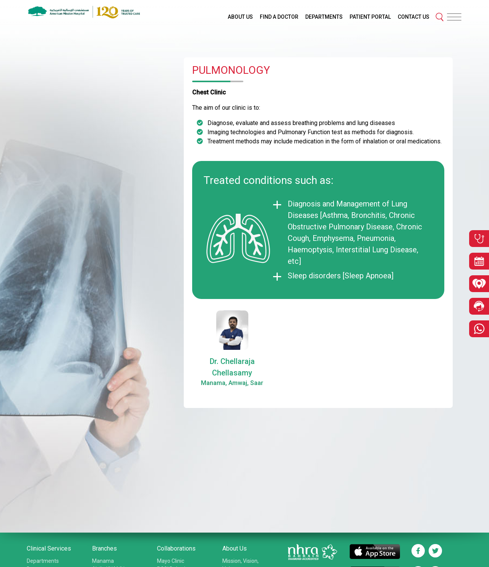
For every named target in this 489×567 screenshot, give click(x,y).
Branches (104, 548)
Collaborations (176, 548)
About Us (234, 548)
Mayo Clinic (170, 561)
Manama (103, 561)
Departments (43, 561)
